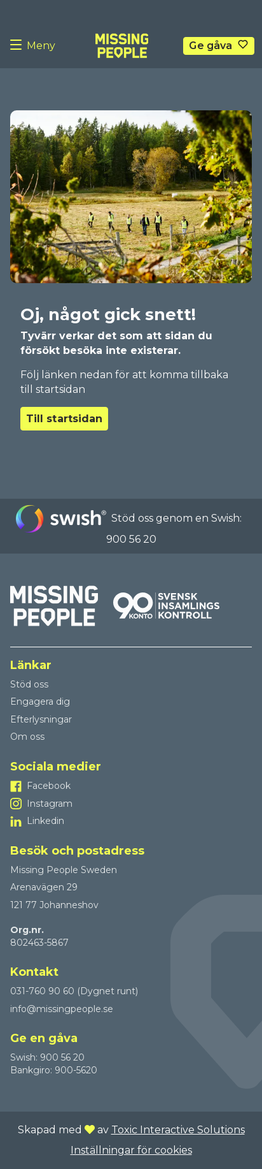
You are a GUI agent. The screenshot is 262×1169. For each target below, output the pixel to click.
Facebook (49, 785)
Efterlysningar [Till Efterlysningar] (41, 719)
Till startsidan (64, 419)
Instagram (49, 803)
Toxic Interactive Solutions (178, 1130)
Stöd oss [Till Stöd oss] (29, 684)
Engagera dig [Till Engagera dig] (40, 701)
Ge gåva (210, 46)
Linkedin (45, 821)
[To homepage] (121, 46)
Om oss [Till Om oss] (27, 736)
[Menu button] (18, 46)
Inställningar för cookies (131, 1150)
